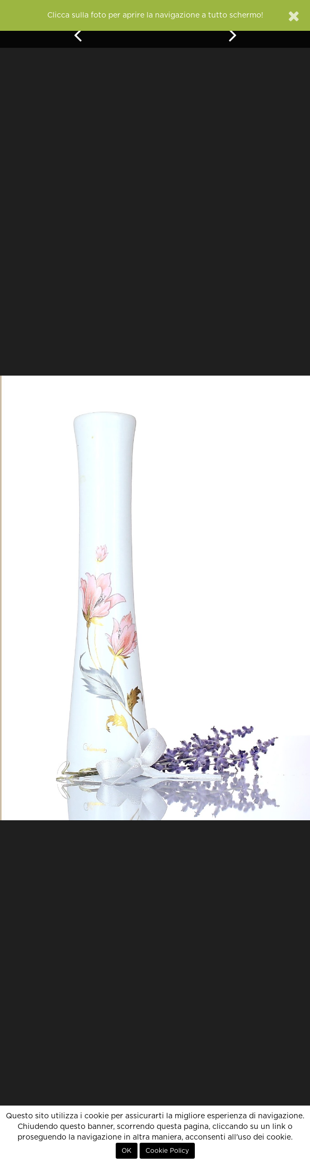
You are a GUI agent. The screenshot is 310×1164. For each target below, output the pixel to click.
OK (127, 1151)
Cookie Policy (167, 1151)
